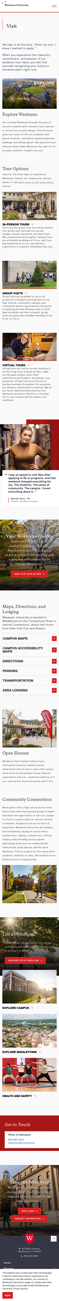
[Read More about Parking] (29, 671)
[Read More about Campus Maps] (29, 638)
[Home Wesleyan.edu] (8, 4)
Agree (7, 1295)
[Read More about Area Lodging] (29, 690)
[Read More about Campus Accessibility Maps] (29, 649)
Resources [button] (9, 1268)
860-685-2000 (31, 1256)
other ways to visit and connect (36, 182)
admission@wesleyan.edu (21, 1143)
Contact (7, 1263)
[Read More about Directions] (29, 661)
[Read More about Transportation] (29, 680)
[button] (54, 6)
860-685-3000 (16, 1139)
